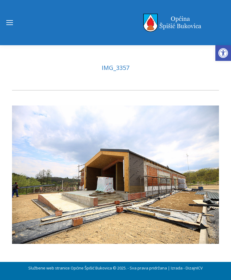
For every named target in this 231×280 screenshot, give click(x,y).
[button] (223, 53)
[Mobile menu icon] (9, 22)
